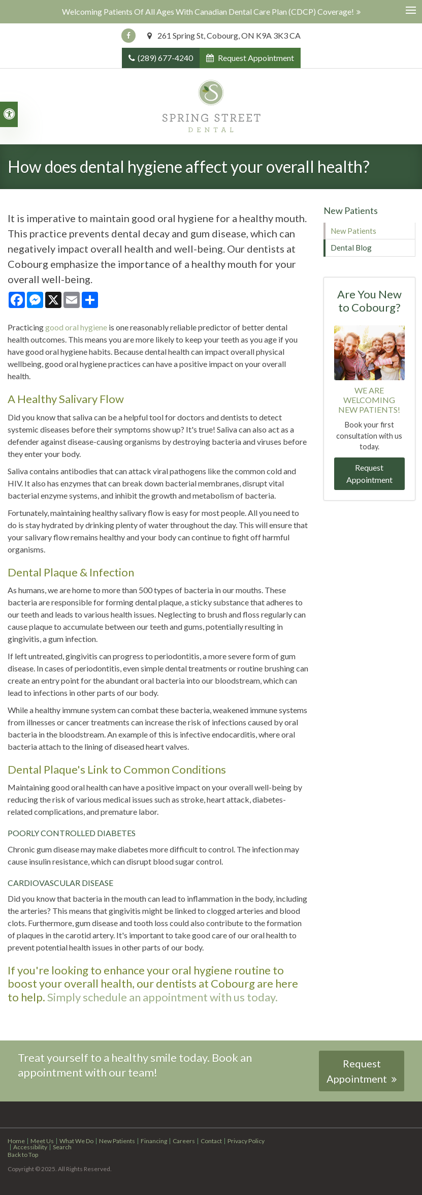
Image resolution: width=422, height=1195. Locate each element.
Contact (211, 1141)
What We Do (76, 1141)
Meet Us (42, 1141)
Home (16, 1141)
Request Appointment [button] (255, 58)
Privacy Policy (246, 1141)
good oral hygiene (76, 327)
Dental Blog (351, 247)
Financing (154, 1141)
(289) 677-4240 (165, 58)
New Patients (353, 230)
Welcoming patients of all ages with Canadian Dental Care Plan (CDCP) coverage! (208, 11)
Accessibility (30, 1147)
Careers (184, 1141)
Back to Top (23, 1154)
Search (62, 1147)
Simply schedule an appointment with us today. (162, 997)
